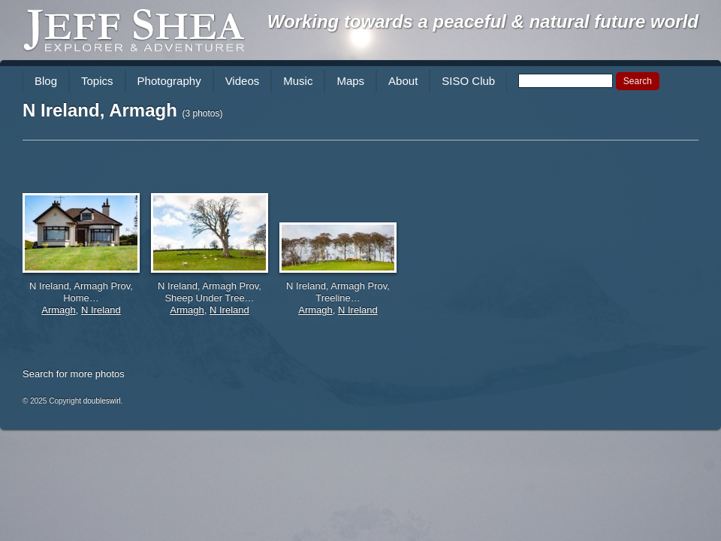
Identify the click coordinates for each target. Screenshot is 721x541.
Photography (169, 80)
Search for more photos (74, 373)
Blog (46, 80)
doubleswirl (102, 401)
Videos (242, 80)
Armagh (58, 310)
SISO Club (468, 80)
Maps (350, 80)
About (403, 80)
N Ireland (101, 310)
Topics (97, 80)
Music (297, 80)
